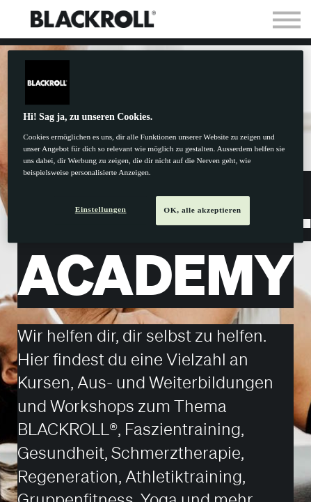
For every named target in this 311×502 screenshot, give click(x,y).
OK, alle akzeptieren (202, 210)
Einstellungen (101, 209)
